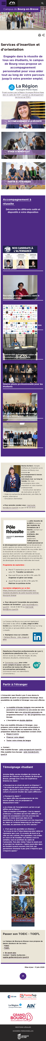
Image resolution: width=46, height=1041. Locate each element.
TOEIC (6, 946)
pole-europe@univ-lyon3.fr (30, 750)
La (7, 707)
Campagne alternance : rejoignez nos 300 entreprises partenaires (22, 326)
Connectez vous (11, 662)
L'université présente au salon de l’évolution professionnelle (20, 355)
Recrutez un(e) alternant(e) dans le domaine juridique (21, 296)
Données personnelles (23, 1031)
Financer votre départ (15, 737)
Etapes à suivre (12, 734)
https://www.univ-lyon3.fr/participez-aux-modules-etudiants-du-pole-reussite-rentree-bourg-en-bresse (21, 592)
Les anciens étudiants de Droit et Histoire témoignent (20, 414)
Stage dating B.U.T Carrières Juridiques (18, 444)
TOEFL (7, 948)
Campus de (20, 9)
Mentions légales (23, 1027)
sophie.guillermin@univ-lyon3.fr (16, 957)
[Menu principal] (3, 3)
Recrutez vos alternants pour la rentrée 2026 (19, 267)
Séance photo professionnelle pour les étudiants (23, 385)
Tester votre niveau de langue (18, 740)
